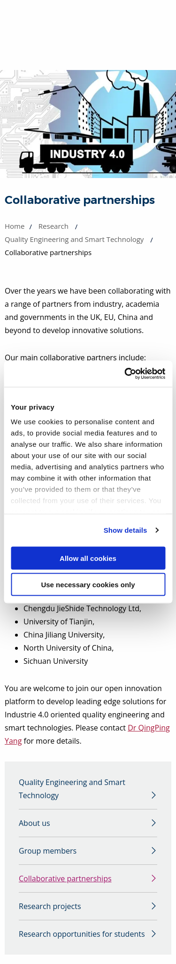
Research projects (50, 906)
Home (14, 226)
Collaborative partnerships (65, 878)
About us (34, 823)
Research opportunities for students (82, 934)
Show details (125, 530)
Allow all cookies (88, 558)
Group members (48, 851)
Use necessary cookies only (88, 585)
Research (53, 226)
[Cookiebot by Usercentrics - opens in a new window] (125, 374)
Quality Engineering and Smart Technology (74, 239)
